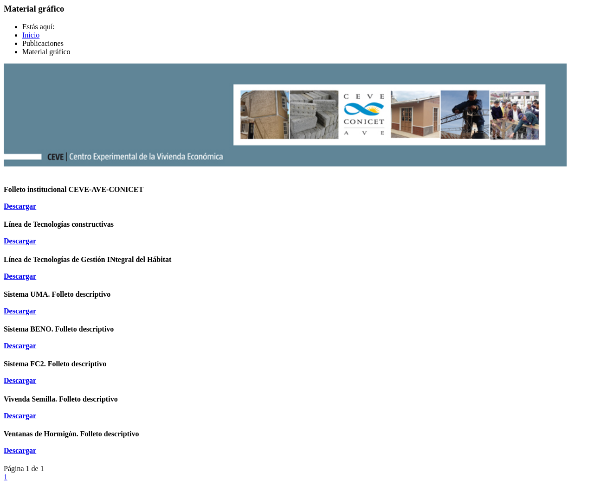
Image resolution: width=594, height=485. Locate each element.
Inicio (30, 35)
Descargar (20, 206)
